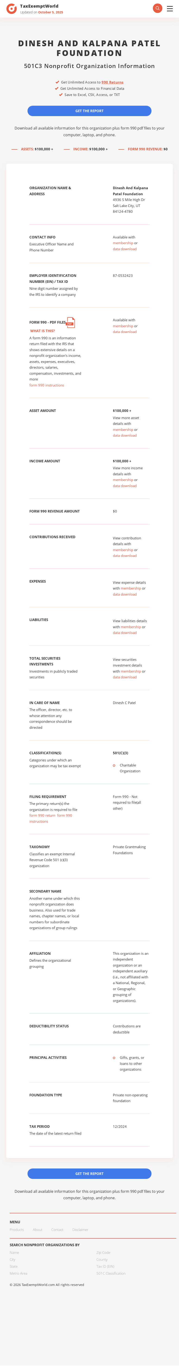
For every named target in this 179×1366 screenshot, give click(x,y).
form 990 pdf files (136, 128)
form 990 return (42, 815)
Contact (57, 1230)
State (14, 1266)
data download (125, 249)
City (12, 1260)
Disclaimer (80, 1230)
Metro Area (18, 1273)
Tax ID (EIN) (105, 1266)
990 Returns (112, 82)
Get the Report (89, 110)
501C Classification (111, 1273)
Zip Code (103, 1253)
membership (123, 243)
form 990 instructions (46, 385)
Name (14, 1253)
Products (17, 1230)
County (102, 1260)
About (37, 1230)
